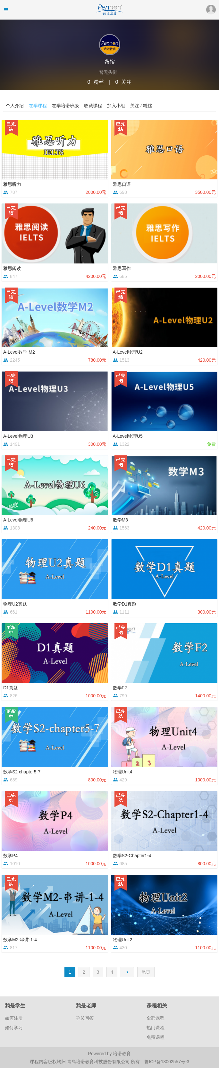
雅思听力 (12, 184)
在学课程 (38, 105)
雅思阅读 (12, 268)
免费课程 (155, 1037)
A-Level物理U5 (128, 436)
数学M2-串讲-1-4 (20, 939)
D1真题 (10, 687)
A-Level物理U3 (18, 436)
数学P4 (10, 855)
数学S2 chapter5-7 (21, 771)
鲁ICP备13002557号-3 (166, 1061)
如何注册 (14, 1018)
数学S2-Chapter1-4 (132, 855)
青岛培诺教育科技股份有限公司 (99, 1061)
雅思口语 (122, 184)
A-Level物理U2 (128, 352)
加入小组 (116, 105)
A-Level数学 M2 (19, 352)
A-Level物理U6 (18, 519)
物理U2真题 (15, 604)
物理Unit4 (122, 771)
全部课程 (155, 1018)
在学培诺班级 (65, 105)
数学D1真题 (125, 604)
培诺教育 (122, 1053)
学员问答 (85, 1018)
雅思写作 (122, 268)
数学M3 (120, 519)
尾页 (145, 972)
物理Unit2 (122, 939)
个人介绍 (15, 105)
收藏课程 (93, 105)
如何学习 (14, 1027)
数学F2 (120, 687)
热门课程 (155, 1027)
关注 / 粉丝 (141, 105)
